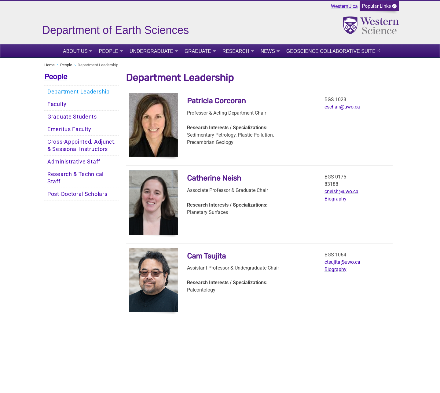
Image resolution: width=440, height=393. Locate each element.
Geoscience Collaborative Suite (331, 51)
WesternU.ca (344, 6)
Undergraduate (151, 51)
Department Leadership (78, 92)
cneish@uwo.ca (341, 191)
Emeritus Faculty (69, 129)
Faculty (57, 104)
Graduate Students (72, 117)
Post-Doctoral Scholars (77, 194)
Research (235, 51)
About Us (75, 51)
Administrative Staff (73, 162)
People (108, 51)
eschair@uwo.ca (342, 107)
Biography (335, 199)
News (268, 51)
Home (49, 65)
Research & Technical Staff (75, 178)
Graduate (198, 51)
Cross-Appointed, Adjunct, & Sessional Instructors (81, 145)
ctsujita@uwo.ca (342, 262)
